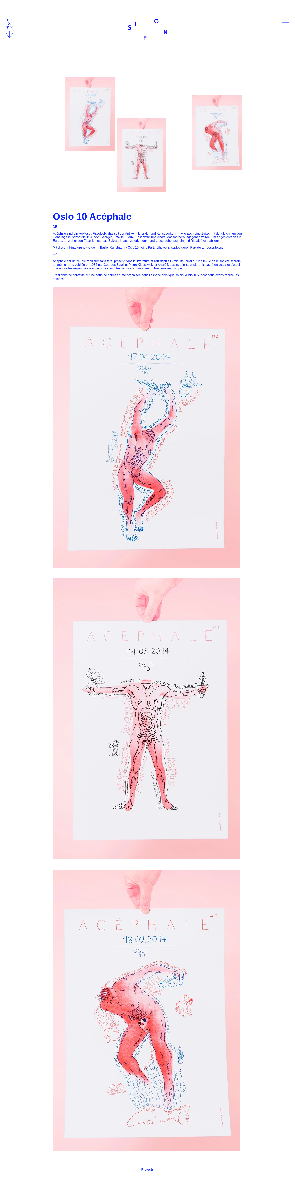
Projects (147, 1169)
